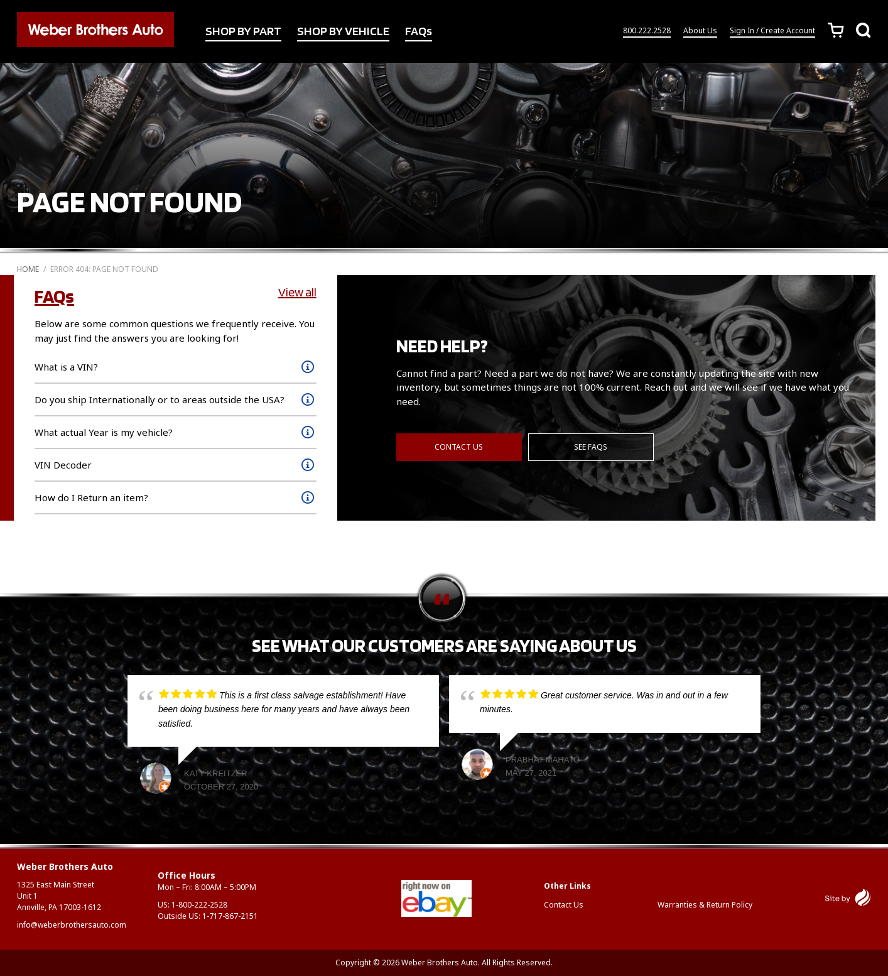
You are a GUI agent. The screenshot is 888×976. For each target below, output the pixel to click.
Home (28, 269)
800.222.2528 (647, 30)
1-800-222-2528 (199, 904)
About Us (700, 30)
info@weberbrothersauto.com (71, 924)
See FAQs (590, 447)
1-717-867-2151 (230, 916)
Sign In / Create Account (772, 30)
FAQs (418, 30)
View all (297, 292)
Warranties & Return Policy (705, 904)
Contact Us (459, 447)
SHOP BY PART (243, 30)
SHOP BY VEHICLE (343, 30)
